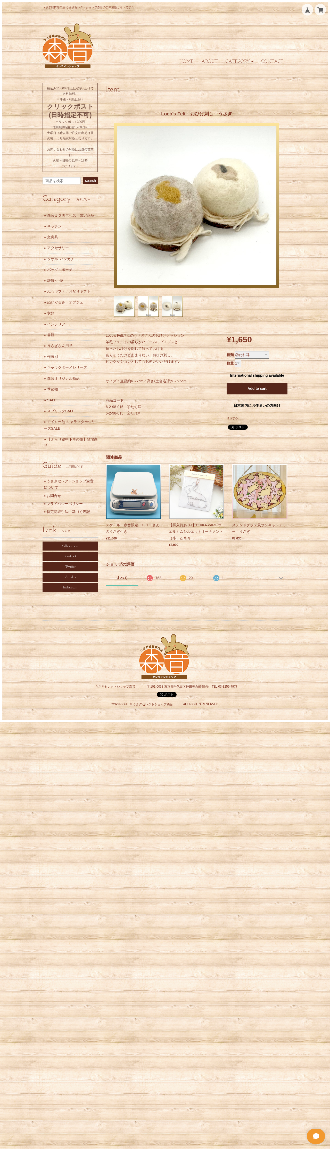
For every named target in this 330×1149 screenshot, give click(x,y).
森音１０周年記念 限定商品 (70, 215)
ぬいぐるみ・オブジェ (65, 302)
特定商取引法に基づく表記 (68, 512)
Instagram (70, 587)
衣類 (50, 313)
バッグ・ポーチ (59, 270)
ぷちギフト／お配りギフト (68, 291)
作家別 (52, 356)
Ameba (70, 577)
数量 (230, 363)
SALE (51, 400)
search (90, 181)
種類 (230, 355)
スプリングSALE (61, 411)
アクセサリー (58, 248)
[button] (239, 61)
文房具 (52, 237)
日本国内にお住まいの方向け (257, 405)
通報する (232, 418)
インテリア (56, 324)
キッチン (54, 226)
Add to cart (257, 388)
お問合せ (54, 496)
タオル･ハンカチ (60, 259)
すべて (122, 578)
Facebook (70, 556)
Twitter (70, 567)
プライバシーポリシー (65, 504)
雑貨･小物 (55, 280)
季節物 (52, 389)
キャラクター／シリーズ (67, 367)
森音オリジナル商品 (63, 378)
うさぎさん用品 (59, 346)
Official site (70, 546)
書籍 (50, 335)
